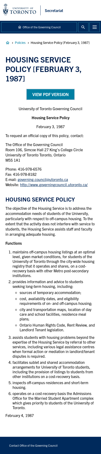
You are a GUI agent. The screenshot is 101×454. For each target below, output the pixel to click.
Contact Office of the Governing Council (33, 445)
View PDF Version (50, 94)
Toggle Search (83, 27)
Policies (20, 42)
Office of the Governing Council (42, 27)
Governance (7, 43)
